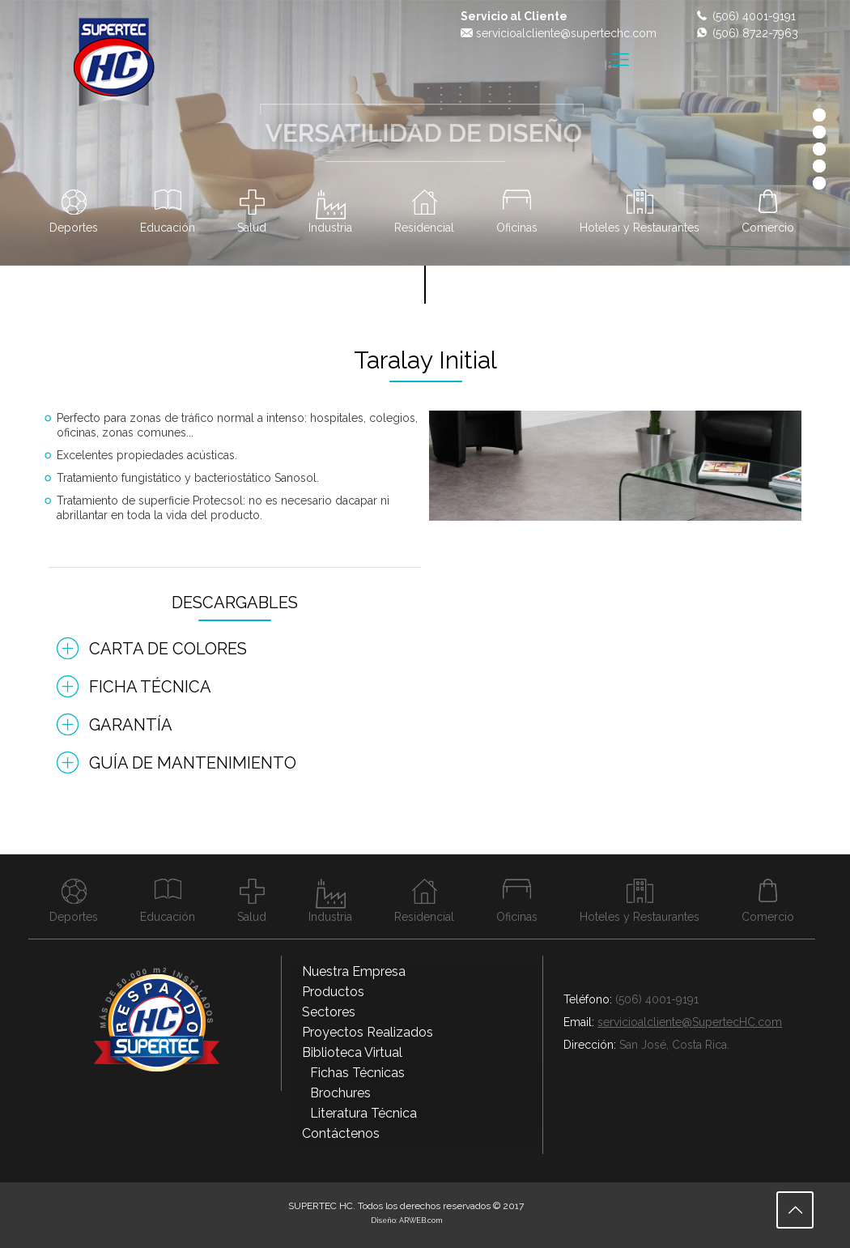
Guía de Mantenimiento (192, 763)
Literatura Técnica (363, 1113)
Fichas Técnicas (357, 1072)
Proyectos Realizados (367, 1032)
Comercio (768, 227)
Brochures (340, 1093)
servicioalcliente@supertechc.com (566, 33)
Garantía (130, 725)
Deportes (73, 227)
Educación (167, 227)
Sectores (328, 1012)
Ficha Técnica (150, 686)
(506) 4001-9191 (754, 16)
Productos (333, 991)
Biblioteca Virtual (352, 1052)
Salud (251, 227)
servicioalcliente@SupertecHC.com (689, 1022)
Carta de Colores (168, 648)
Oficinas (517, 227)
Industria (330, 227)
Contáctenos (341, 1133)
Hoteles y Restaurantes (639, 227)
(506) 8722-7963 (755, 33)
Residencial (424, 227)
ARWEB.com (420, 1220)
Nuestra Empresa (354, 971)
